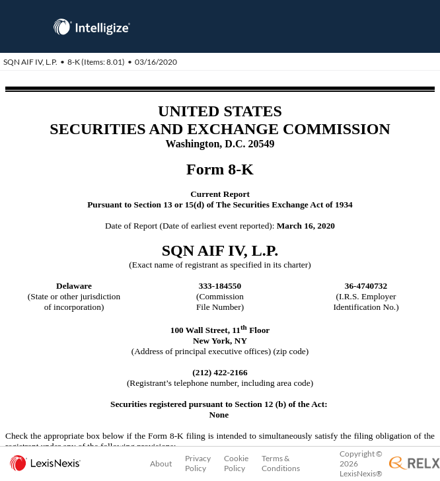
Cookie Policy (236, 463)
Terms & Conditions (281, 463)
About (161, 463)
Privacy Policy (198, 463)
